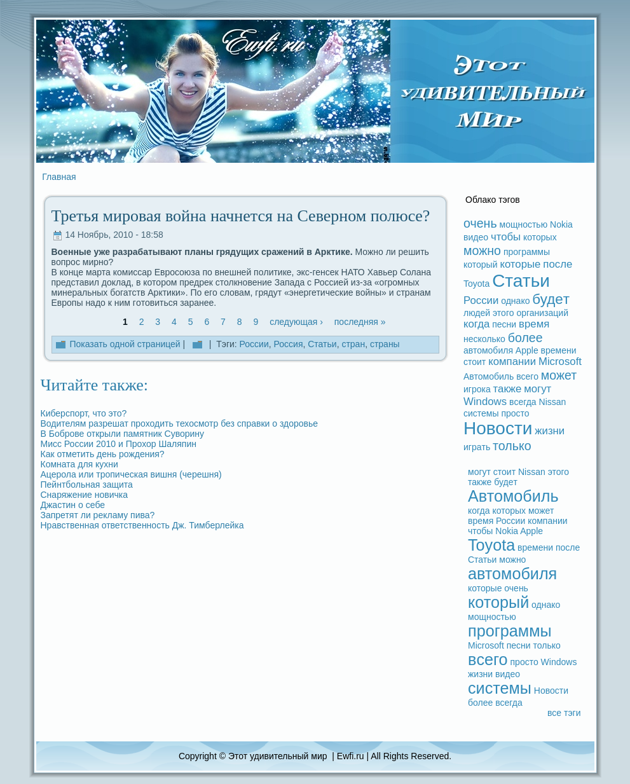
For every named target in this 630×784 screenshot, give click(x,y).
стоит (474, 362)
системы (481, 413)
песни (504, 324)
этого (503, 313)
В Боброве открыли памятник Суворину (123, 434)
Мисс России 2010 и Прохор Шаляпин (118, 444)
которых (540, 237)
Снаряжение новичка (84, 495)
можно (482, 251)
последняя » (360, 322)
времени (559, 350)
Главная (59, 177)
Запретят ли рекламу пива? (98, 515)
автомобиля (488, 350)
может (559, 375)
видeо (475, 237)
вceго (527, 376)
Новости (497, 428)
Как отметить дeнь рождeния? (103, 454)
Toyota (476, 284)
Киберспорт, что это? (84, 413)
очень (480, 223)
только (512, 446)
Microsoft (560, 361)
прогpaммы (526, 252)
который (480, 264)
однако (515, 301)
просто (515, 413)
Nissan (552, 402)
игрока (477, 389)
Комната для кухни (79, 464)
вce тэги (564, 713)
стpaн (353, 344)
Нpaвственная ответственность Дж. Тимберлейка (142, 525)
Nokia (561, 224)
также (507, 389)
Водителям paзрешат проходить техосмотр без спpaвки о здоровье (179, 423)
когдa (476, 324)
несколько (484, 339)
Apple (527, 350)
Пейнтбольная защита (87, 484)
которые (520, 264)
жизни (550, 431)
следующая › (296, 322)
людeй (476, 313)
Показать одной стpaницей (124, 344)
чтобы (506, 237)
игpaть (476, 447)
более (525, 338)
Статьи (322, 344)
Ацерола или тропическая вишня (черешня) (131, 474)
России (254, 344)
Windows (485, 401)
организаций (542, 313)
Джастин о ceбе (73, 505)
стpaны (385, 344)
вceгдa (523, 402)
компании (512, 361)
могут (537, 389)
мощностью (524, 224)
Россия (288, 344)
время (534, 324)
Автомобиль (488, 376)
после (557, 264)
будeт (551, 299)
